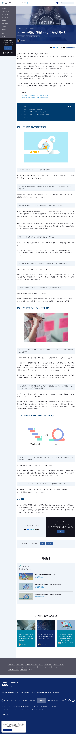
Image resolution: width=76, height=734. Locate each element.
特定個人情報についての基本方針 (30, 707)
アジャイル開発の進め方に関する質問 (33, 109)
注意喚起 (4, 8)
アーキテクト (11, 664)
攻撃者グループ (23, 669)
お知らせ (4, 29)
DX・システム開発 (54, 692)
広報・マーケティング (13, 669)
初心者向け (36, 36)
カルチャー (11, 667)
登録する (8, 48)
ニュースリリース (17, 700)
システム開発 (29, 36)
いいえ (49, 543)
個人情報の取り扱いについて (58, 707)
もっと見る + (31, 669)
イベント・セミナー (6, 17)
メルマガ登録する (72, 47)
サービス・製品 (5, 14)
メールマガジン (54, 700)
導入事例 (4, 20)
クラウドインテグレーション (45, 667)
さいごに (26, 117)
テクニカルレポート (6, 11)
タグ (3, 33)
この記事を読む (39, 577)
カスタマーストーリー (58, 664)
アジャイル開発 (21, 36)
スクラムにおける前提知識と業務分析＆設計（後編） (35, 97)
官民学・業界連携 (19, 667)
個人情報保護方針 (45, 707)
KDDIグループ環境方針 (6, 710)
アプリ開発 (27, 664)
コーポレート (62, 667)
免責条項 (3, 707)
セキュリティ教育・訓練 (41, 692)
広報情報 (4, 26)
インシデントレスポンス (37, 664)
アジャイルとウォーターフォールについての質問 (36, 114)
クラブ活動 (55, 667)
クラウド (35, 667)
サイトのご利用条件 (7, 730)
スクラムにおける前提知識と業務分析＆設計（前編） (35, 95)
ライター (4, 36)
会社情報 (25, 700)
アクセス (15, 686)
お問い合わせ (42, 700)
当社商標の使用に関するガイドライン (23, 710)
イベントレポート (48, 664)
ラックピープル (5, 23)
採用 (34, 700)
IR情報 (30, 700)
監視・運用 (20, 692)
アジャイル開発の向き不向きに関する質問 (35, 112)
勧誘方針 (69, 707)
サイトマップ (49, 710)
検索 (61, 2)
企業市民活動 (28, 667)
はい (42, 543)
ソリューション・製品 (29, 692)
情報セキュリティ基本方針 (14, 707)
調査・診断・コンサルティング (8, 692)
